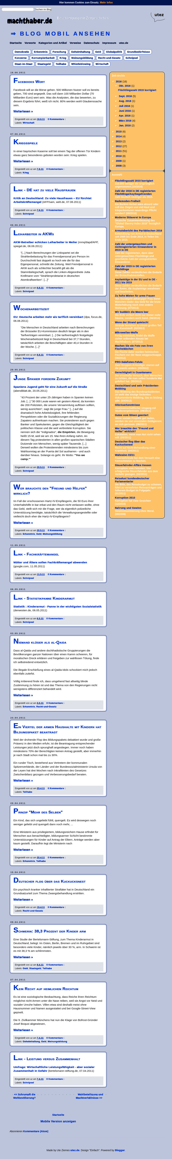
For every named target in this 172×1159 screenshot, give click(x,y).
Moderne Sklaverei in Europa (133, 217)
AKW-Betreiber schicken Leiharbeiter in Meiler (45, 242)
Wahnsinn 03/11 (125, 455)
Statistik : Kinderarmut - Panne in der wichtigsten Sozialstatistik (57, 606)
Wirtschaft (101, 64)
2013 (119, 141)
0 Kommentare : (57, 119)
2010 (119, 156)
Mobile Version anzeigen (58, 1121)
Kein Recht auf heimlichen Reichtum (45, 988)
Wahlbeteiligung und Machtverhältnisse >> (89, 1096)
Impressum (109, 42)
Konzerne (21, 57)
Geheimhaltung (80, 51)
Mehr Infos (106, 2)
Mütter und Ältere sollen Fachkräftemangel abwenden (50, 562)
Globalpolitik (114, 51)
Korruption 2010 (125, 497)
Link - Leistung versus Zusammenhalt (46, 1059)
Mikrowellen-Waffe (126, 332)
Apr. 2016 (125, 115)
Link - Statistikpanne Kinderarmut (44, 598)
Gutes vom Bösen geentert (132, 415)
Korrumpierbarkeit (43, 57)
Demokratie (22, 51)
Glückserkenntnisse (127, 404)
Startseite (16, 42)
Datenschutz (91, 42)
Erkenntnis (41, 51)
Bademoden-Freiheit (127, 201)
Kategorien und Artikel (53, 42)
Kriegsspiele (25, 143)
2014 (119, 136)
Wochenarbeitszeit (31, 309)
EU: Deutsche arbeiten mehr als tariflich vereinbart (48, 316)
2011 (119, 151)
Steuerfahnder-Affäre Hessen (133, 465)
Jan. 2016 (125, 125)
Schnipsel (132, 57)
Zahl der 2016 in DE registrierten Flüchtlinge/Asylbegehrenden (135, 192)
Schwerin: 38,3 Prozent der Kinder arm (49, 931)
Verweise (75, 42)
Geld (98, 51)
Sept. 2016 (126, 96)
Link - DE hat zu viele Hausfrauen (44, 190)
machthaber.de (29, 21)
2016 (119, 81)
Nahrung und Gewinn (128, 507)
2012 (119, 146)
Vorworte (30, 42)
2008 (119, 165)
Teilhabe (61, 64)
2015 (119, 131)
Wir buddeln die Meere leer (132, 312)
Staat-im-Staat (23, 64)
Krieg (63, 57)
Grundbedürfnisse (138, 51)
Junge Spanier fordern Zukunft (42, 379)
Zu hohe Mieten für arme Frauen (135, 295)
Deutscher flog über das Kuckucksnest (49, 881)
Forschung (59, 51)
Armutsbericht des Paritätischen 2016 (138, 230)
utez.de (123, 42)
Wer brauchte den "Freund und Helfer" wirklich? (134, 430)
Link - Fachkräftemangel (36, 554)
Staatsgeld (44, 64)
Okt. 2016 (125, 85)
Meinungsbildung (82, 57)
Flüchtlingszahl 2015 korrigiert (137, 90)
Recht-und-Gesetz (109, 57)
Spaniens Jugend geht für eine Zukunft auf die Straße (50, 386)
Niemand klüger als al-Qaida (39, 642)
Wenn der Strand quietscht (132, 322)
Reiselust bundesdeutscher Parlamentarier (132, 480)
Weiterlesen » (23, 111)
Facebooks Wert (29, 81)
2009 (119, 160)
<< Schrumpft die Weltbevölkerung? (24, 1096)
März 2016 (125, 120)
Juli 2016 (125, 106)
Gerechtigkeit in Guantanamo (133, 372)
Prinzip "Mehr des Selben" (38, 812)
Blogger (120, 1150)
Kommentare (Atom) (36, 1131)
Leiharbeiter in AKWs (33, 234)
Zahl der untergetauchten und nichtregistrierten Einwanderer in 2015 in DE (135, 247)
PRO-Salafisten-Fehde (129, 362)
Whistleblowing (81, 64)
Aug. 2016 (125, 101)
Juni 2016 (125, 110)
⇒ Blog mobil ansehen (61, 33)
